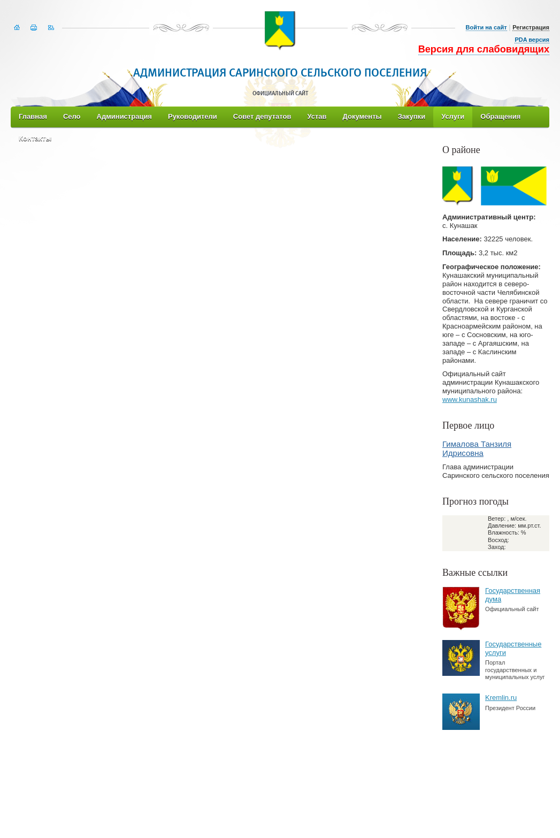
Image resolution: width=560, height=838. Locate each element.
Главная (33, 116)
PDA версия (532, 39)
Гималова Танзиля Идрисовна (476, 448)
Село (72, 116)
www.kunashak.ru (469, 399)
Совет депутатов (262, 116)
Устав (316, 116)
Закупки (411, 116)
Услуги (452, 116)
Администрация (124, 116)
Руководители (192, 116)
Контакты (35, 138)
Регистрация (530, 27)
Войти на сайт (486, 27)
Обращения (500, 116)
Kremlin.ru (501, 698)
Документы (362, 116)
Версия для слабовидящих (483, 49)
